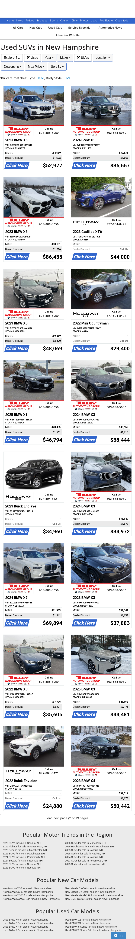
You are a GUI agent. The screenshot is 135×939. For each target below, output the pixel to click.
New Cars (36, 27)
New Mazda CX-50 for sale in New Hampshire (90, 888)
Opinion (65, 20)
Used (32, 57)
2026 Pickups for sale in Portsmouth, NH (25, 846)
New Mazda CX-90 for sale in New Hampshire (90, 891)
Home (10, 20)
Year (49, 57)
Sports (54, 20)
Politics (29, 20)
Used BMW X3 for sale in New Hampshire (88, 919)
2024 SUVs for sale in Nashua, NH (84, 857)
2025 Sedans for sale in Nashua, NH (85, 853)
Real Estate (106, 20)
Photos (84, 20)
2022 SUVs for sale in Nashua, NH (22, 867)
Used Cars (55, 27)
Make (65, 57)
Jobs (94, 20)
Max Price (36, 66)
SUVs (83, 57)
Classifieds (121, 20)
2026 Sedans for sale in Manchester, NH (25, 850)
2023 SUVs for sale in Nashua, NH (22, 864)
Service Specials (80, 27)
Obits (75, 20)
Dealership (12, 66)
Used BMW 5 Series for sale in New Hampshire (91, 926)
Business (42, 20)
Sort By (57, 66)
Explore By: (12, 57)
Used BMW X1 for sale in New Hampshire (88, 923)
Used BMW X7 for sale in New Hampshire (25, 926)
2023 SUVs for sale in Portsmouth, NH (86, 860)
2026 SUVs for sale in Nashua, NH (22, 843)
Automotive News (110, 27)
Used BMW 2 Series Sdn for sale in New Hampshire (93, 930)
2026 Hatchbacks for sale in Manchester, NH (89, 846)
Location (103, 57)
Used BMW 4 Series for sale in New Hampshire (28, 930)
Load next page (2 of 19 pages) (67, 818)
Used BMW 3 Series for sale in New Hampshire (28, 923)
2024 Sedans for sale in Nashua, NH (23, 860)
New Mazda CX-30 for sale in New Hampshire (28, 891)
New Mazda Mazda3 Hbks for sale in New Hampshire (94, 895)
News (19, 20)
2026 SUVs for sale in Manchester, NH (86, 843)
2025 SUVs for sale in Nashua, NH (84, 850)
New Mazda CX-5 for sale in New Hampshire (27, 888)
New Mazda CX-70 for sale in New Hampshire (28, 895)
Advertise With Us (68, 35)
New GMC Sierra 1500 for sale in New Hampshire (92, 899)
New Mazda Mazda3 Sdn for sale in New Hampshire (31, 899)
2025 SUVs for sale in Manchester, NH (24, 853)
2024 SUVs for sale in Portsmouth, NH (24, 857)
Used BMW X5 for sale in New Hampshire (25, 919)
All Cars (18, 27)
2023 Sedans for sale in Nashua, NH (85, 864)
